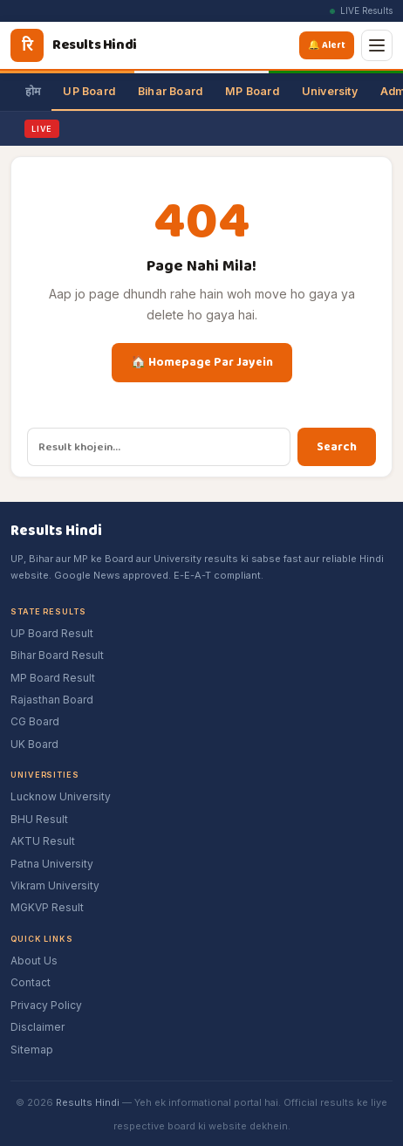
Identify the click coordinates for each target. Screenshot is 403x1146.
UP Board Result (51, 633)
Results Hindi (88, 1102)
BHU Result (39, 819)
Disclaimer (37, 1026)
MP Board (252, 91)
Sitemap (31, 1049)
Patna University (51, 863)
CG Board (34, 721)
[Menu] (377, 45)
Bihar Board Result (57, 655)
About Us (34, 960)
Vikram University (54, 885)
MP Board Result (52, 677)
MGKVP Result (47, 907)
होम (32, 91)
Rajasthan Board (51, 699)
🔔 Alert (330, 45)
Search (337, 446)
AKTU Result (42, 840)
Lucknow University (60, 796)
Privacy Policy (46, 1005)
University (330, 91)
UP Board (89, 91)
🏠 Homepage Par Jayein (202, 362)
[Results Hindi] (73, 45)
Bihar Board (170, 91)
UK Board (34, 744)
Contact (30, 982)
